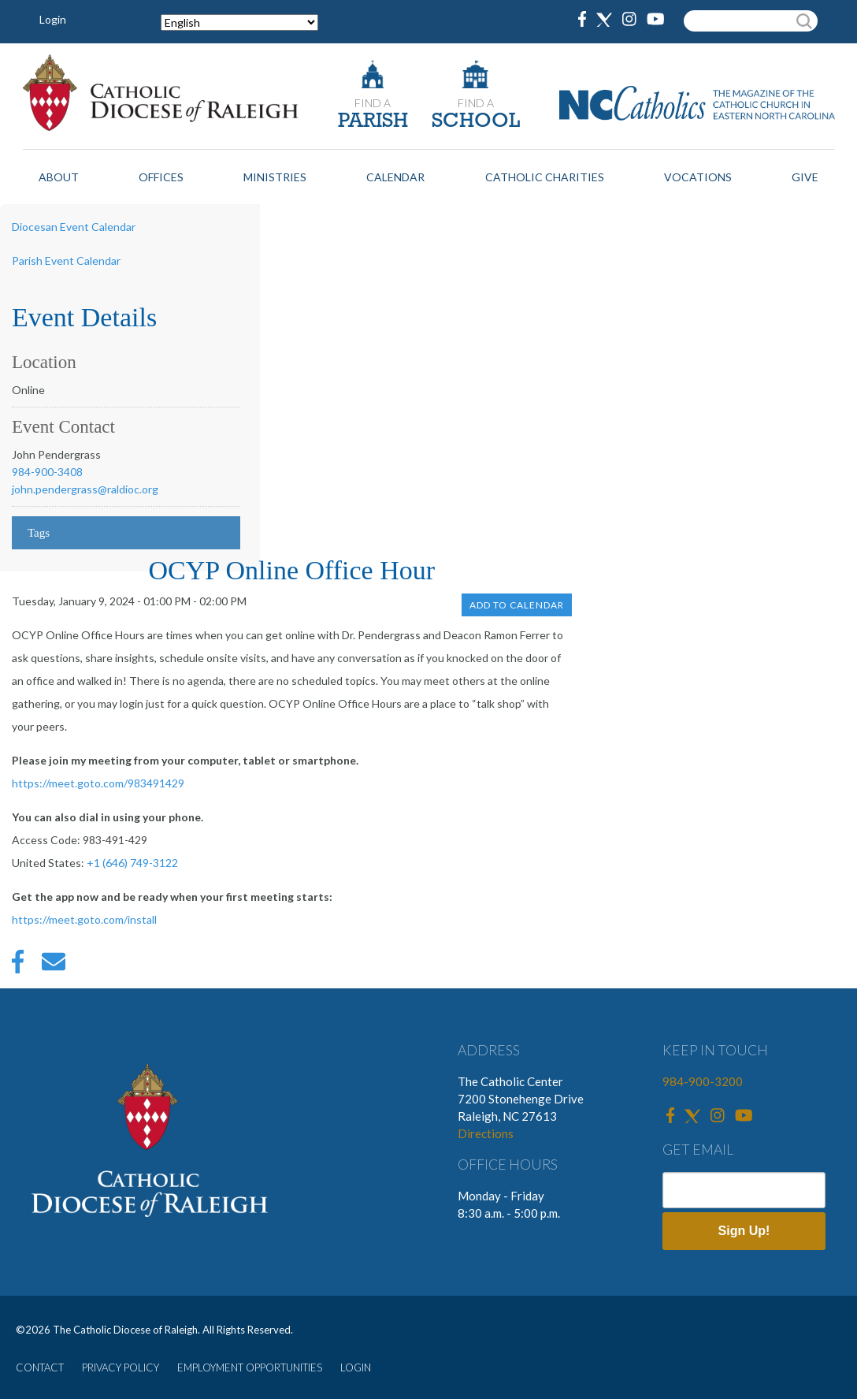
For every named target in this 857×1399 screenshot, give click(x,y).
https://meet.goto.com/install (84, 919)
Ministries (274, 177)
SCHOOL (476, 121)
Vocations (698, 177)
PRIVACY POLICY (120, 1367)
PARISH (373, 121)
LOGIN (355, 1367)
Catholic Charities (544, 177)
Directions (486, 1133)
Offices (161, 177)
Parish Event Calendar (66, 260)
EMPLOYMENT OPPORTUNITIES (249, 1367)
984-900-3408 (47, 471)
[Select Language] (239, 22)
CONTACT (40, 1367)
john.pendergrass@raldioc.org (85, 489)
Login (52, 19)
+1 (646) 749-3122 (132, 862)
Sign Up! (744, 1230)
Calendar (395, 177)
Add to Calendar (516, 605)
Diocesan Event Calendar (73, 226)
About (59, 177)
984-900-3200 (702, 1081)
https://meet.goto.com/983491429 (98, 783)
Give (805, 177)
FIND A (372, 103)
